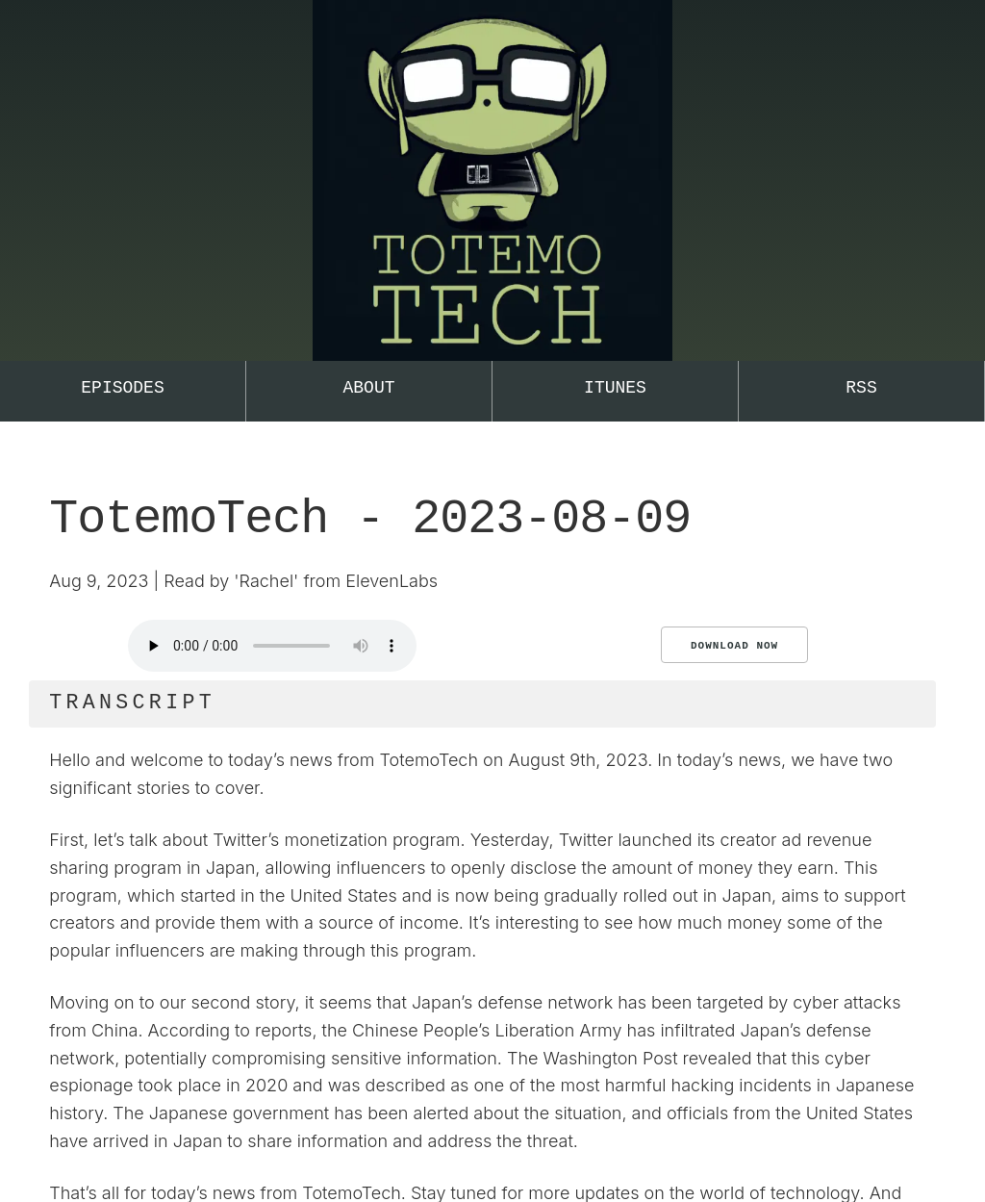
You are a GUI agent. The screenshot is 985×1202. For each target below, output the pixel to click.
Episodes (122, 387)
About (368, 387)
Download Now (734, 646)
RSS (861, 387)
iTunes (615, 387)
